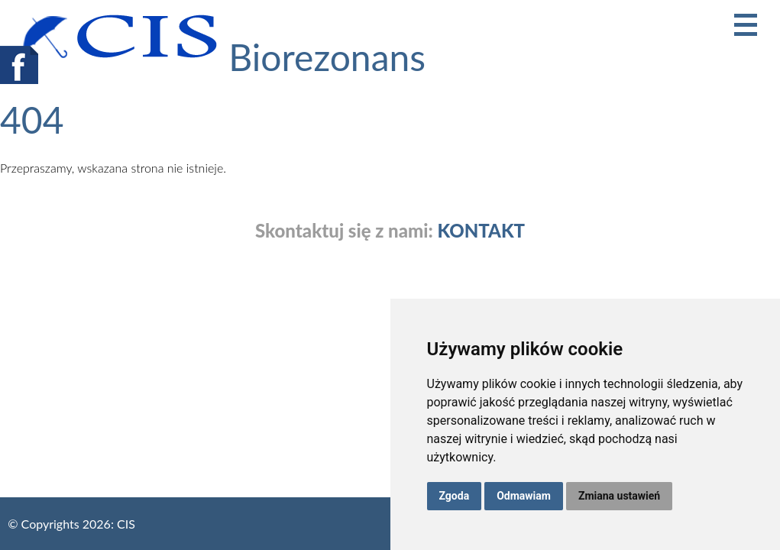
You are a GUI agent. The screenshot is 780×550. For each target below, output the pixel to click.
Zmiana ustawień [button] (619, 496)
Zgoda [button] (454, 496)
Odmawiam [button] (524, 496)
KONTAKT (481, 231)
